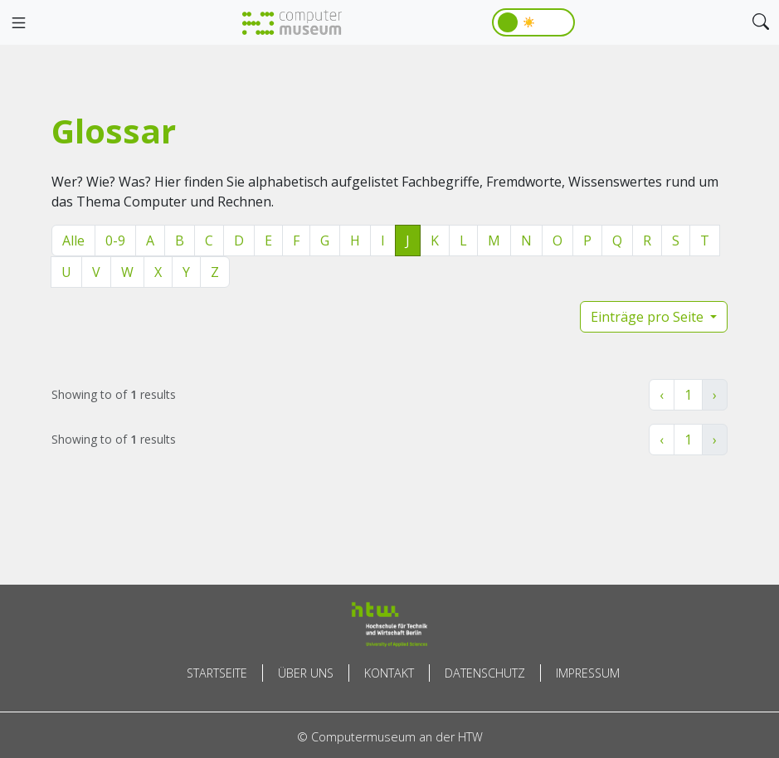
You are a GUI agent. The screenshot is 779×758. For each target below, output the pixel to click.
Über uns (306, 673)
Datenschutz (485, 673)
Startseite (217, 673)
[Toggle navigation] (18, 23)
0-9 (115, 240)
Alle (73, 240)
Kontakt (389, 673)
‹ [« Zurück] (662, 395)
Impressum (588, 673)
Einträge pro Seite (649, 317)
